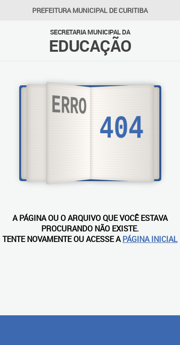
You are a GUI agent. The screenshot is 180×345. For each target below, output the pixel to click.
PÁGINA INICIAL (150, 239)
